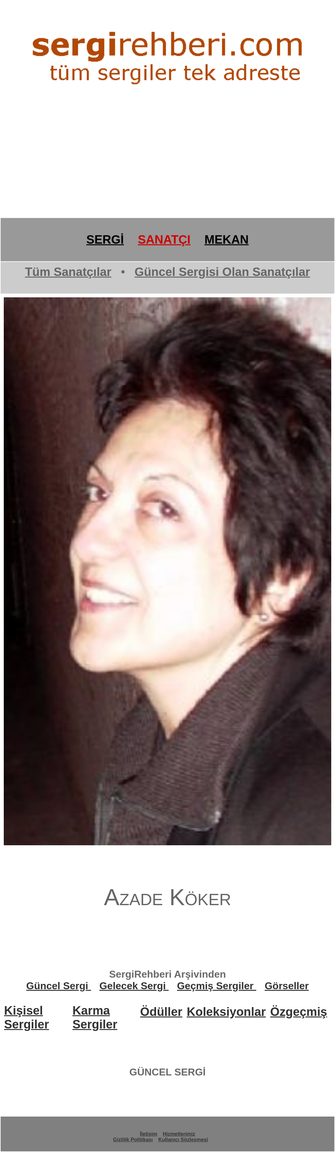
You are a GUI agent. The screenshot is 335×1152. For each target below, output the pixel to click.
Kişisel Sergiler (26, 1017)
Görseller (287, 985)
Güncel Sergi (58, 985)
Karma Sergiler (95, 1017)
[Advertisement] (167, 169)
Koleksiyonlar (226, 1011)
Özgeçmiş (298, 1011)
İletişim (148, 1134)
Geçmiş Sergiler (217, 985)
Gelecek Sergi (134, 985)
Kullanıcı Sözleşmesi (183, 1139)
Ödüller (161, 1011)
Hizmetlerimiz (179, 1134)
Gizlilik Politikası (133, 1139)
